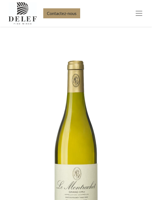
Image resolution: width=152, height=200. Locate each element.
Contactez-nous (62, 13)
